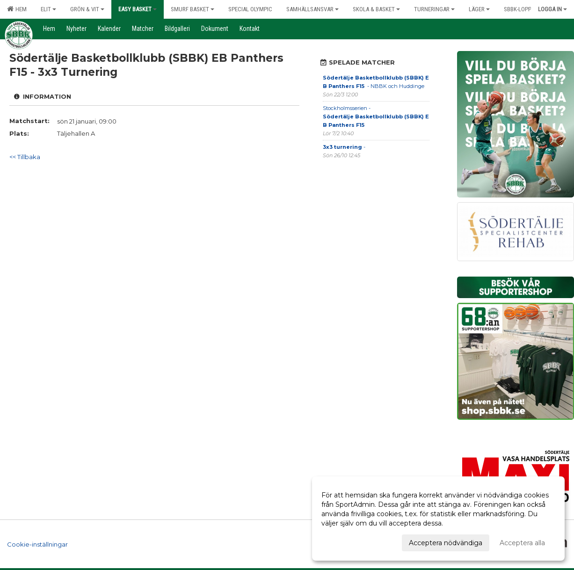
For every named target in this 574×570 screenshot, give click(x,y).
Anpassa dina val (348, 541)
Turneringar (434, 9)
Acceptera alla (522, 543)
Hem (17, 9)
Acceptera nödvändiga (445, 543)
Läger (479, 9)
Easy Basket (137, 9)
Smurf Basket (192, 9)
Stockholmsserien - (376, 116)
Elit (48, 9)
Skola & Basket (376, 9)
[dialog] (438, 518)
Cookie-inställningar (37, 544)
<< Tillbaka (24, 157)
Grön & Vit (87, 9)
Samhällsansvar (312, 9)
